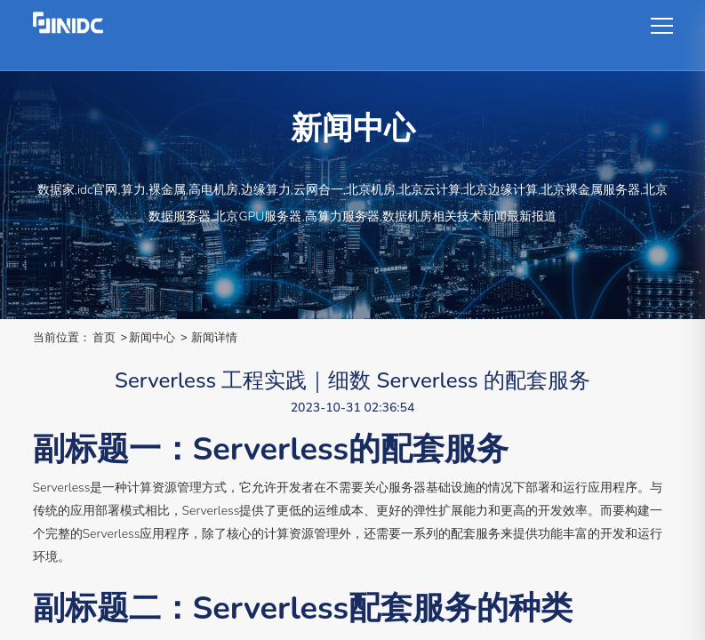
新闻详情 (214, 337)
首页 (104, 337)
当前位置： (62, 337)
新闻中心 (152, 337)
